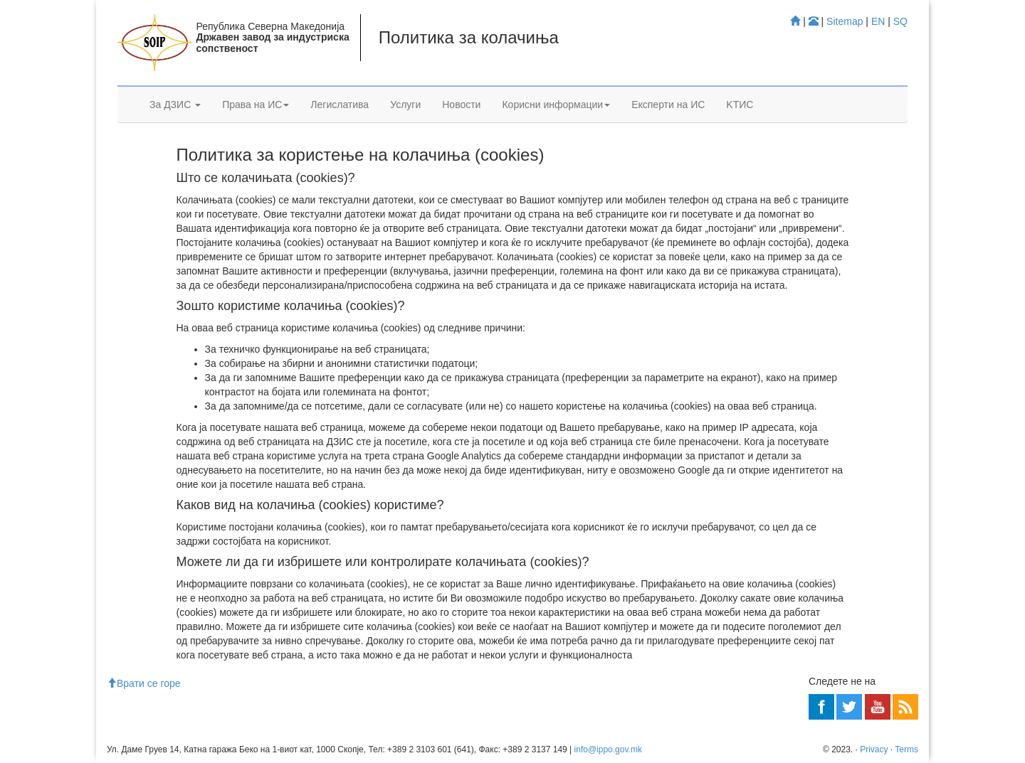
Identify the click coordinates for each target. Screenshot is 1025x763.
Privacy (874, 749)
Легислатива (339, 104)
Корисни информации (556, 104)
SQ (900, 21)
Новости (461, 104)
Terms (906, 749)
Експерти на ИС (668, 104)
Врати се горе (144, 683)
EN (878, 21)
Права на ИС (255, 104)
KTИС (739, 104)
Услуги (405, 104)
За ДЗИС (175, 104)
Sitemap (844, 21)
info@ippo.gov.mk (608, 749)
